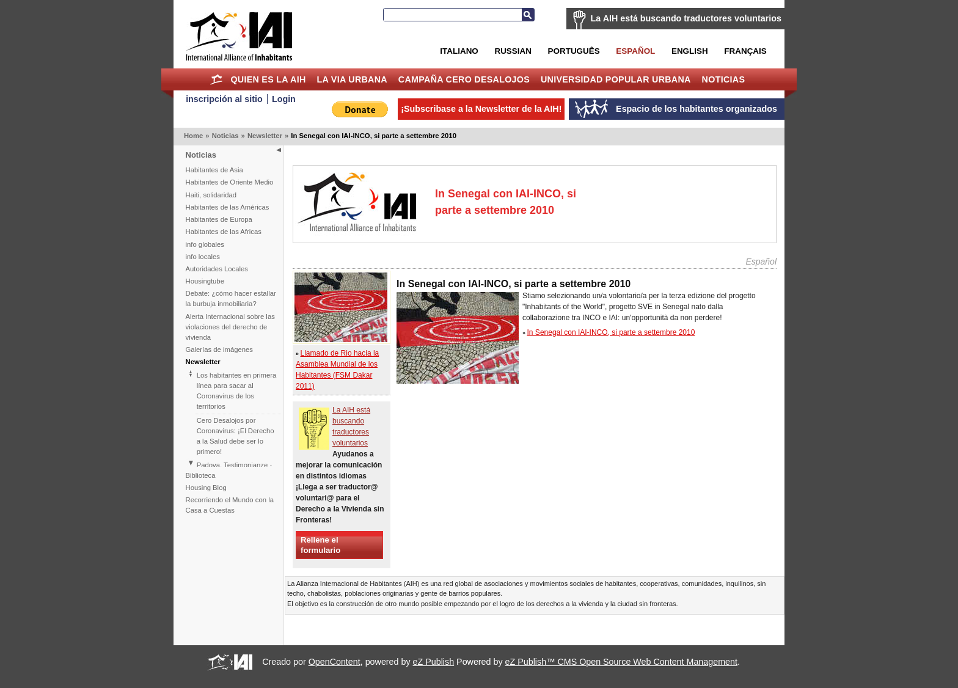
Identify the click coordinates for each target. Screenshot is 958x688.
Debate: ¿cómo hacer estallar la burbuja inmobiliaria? (231, 298)
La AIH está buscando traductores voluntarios (686, 18)
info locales (203, 256)
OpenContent (334, 662)
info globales (205, 244)
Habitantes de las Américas (227, 207)
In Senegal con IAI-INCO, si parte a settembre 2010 (611, 332)
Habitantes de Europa (219, 219)
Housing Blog (206, 487)
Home (216, 79)
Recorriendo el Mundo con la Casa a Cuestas (230, 505)
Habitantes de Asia (214, 170)
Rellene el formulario (320, 545)
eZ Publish (434, 662)
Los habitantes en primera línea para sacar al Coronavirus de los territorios (237, 390)
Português (574, 51)
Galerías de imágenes (220, 349)
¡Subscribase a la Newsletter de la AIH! (481, 109)
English (689, 51)
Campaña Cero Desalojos (464, 79)
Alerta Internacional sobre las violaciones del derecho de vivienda (230, 327)
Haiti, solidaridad (211, 195)
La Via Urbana (352, 79)
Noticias (723, 79)
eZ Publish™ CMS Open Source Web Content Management (621, 662)
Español (635, 51)
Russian (512, 51)
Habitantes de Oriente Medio (230, 182)
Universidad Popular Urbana (616, 79)
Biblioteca (201, 475)
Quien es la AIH (267, 79)
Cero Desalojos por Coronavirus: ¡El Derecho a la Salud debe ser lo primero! (235, 436)
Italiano (459, 51)
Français (745, 51)
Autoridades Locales (217, 269)
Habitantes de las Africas (223, 231)
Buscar (528, 15)
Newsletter (264, 135)
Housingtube (205, 281)
